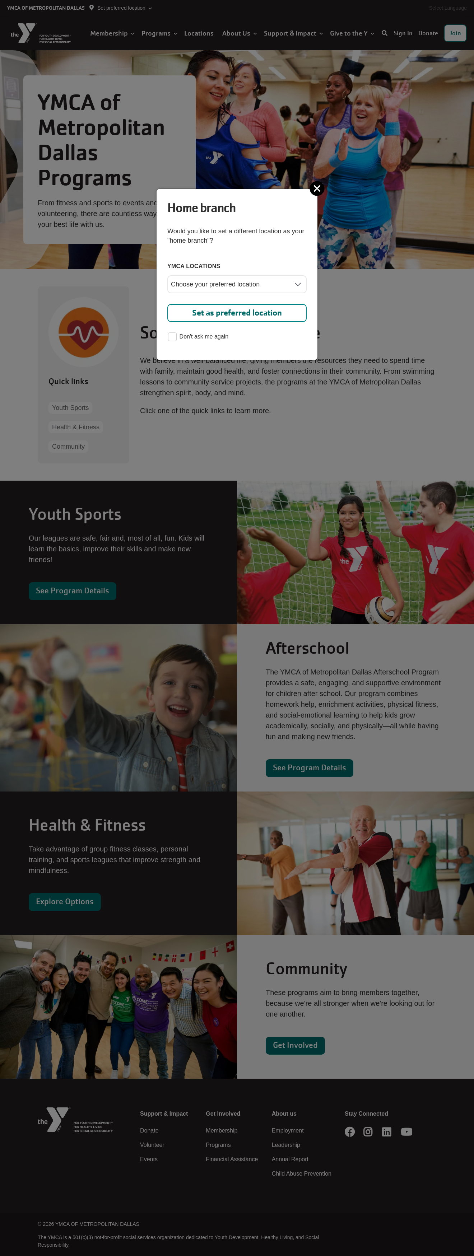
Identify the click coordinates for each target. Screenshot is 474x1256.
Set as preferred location (237, 313)
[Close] (318, 188)
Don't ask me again (198, 337)
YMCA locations (193, 266)
